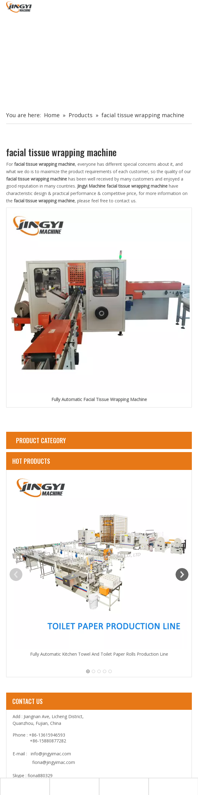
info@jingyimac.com (51, 754)
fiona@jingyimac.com (53, 762)
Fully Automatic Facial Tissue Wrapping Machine (99, 399)
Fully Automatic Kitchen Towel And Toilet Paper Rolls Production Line (99, 654)
